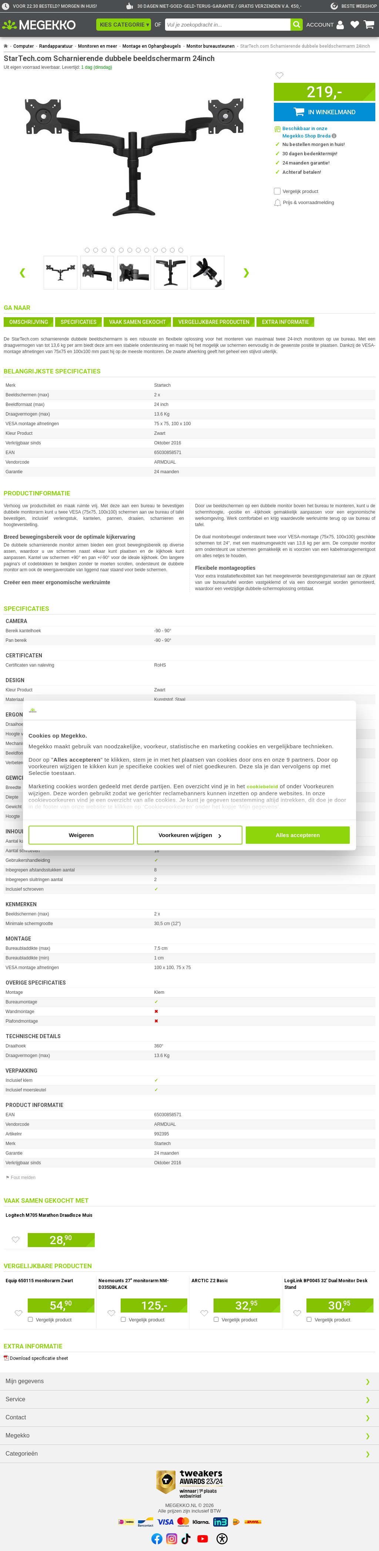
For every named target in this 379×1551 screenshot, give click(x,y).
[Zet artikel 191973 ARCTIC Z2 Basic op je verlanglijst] (204, 1313)
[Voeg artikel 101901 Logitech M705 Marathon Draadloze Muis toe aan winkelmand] (61, 1240)
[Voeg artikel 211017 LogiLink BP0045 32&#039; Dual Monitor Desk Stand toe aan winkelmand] (339, 1305)
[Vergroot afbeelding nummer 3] (170, 272)
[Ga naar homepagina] (47, 25)
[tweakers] (354, 6)
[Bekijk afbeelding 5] (129, 250)
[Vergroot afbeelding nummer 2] (134, 272)
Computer (23, 46)
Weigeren (81, 835)
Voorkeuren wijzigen (189, 835)
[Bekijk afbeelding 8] (155, 250)
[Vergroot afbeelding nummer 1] (97, 272)
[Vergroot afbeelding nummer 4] (207, 272)
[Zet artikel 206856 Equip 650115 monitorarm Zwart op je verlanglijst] (18, 1313)
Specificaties (79, 322)
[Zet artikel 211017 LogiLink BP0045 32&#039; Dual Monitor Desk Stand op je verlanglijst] (297, 1313)
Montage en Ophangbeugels (152, 46)
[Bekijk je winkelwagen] (369, 24)
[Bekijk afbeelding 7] (146, 250)
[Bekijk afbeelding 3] (112, 250)
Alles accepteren (298, 835)
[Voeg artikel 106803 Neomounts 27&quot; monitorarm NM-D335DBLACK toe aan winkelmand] (154, 1305)
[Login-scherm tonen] (326, 24)
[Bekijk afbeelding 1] (95, 250)
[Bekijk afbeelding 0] (87, 250)
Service (15, 1399)
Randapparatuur (56, 46)
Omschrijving (28, 322)
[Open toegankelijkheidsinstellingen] (222, 1538)
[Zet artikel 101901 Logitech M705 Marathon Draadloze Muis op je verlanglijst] (15, 1239)
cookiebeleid (262, 786)
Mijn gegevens (25, 1381)
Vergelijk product (300, 191)
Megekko (18, 1435)
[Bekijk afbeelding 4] (121, 250)
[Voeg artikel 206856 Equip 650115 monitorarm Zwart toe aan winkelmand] (61, 1305)
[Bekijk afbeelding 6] (138, 250)
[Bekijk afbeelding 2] (104, 250)
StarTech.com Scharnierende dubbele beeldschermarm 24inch (305, 46)
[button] (123, 24)
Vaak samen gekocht (137, 322)
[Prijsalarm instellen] (304, 202)
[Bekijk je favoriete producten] (354, 24)
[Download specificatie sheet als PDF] (189, 1356)
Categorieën (22, 1453)
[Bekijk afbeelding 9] (163, 250)
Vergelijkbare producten (213, 322)
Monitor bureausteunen (211, 46)
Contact (16, 1417)
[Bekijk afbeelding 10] (172, 250)
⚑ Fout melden (21, 1177)
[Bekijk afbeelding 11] (180, 250)
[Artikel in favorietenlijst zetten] (279, 75)
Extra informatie (285, 322)
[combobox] (228, 24)
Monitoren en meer (97, 46)
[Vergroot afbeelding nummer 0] (60, 272)
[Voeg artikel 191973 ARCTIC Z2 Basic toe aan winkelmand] (247, 1305)
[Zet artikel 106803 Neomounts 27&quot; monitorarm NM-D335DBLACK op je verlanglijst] (111, 1313)
